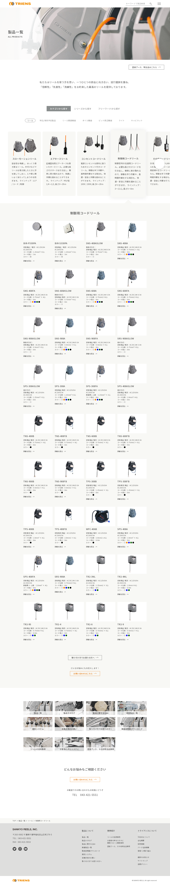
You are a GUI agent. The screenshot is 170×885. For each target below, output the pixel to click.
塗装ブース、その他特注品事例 (118, 846)
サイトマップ (143, 860)
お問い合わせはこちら (83, 673)
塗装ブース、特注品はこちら (144, 67)
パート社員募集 (143, 847)
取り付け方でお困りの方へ (83, 657)
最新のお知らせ (143, 857)
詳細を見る (27, 261)
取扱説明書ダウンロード (91, 851)
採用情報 (141, 844)
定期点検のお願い (88, 858)
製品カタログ (87, 840)
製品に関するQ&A (88, 844)
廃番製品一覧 (87, 847)
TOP (14, 821)
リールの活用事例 (113, 837)
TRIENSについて (144, 837)
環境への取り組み (144, 851)
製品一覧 (22, 821)
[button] (159, 164)
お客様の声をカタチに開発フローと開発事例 (115, 841)
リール (30, 821)
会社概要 (141, 840)
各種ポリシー (143, 864)
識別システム (87, 854)
